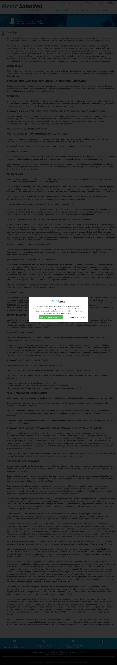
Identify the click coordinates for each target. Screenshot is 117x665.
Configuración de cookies (76, 279)
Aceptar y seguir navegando (51, 279)
